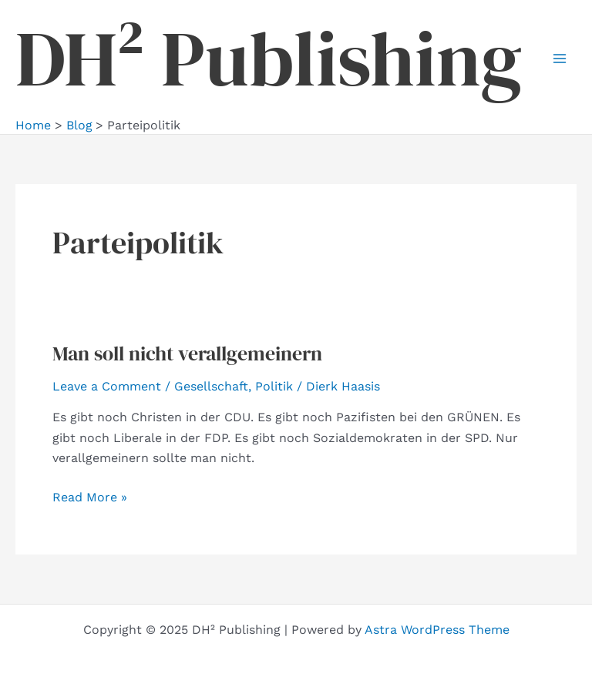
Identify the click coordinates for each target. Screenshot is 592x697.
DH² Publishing (268, 58)
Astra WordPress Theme (437, 629)
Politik (274, 386)
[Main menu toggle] (560, 58)
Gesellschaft (211, 386)
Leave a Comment (106, 386)
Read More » (89, 498)
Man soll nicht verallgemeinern (187, 353)
